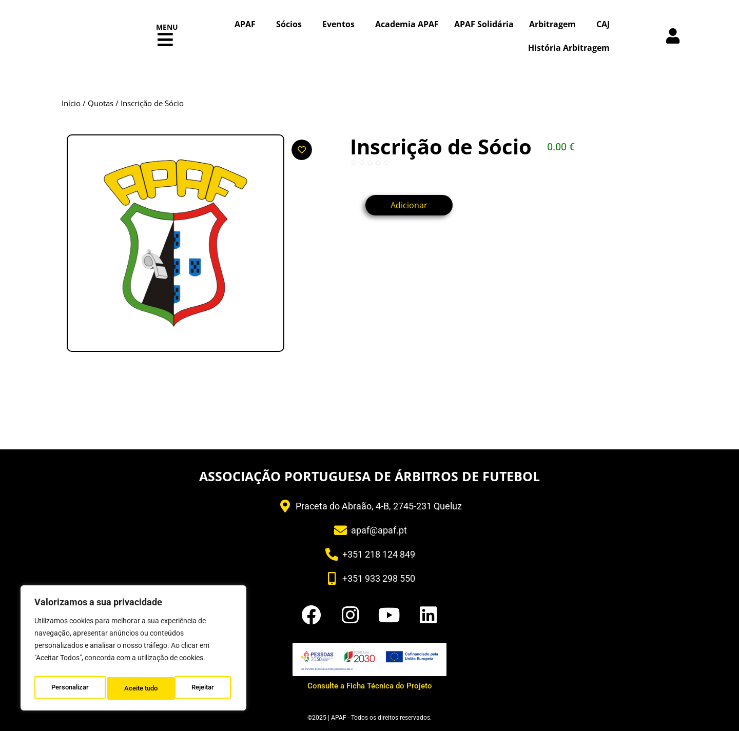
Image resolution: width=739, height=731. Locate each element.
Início (71, 103)
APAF (248, 24)
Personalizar (69, 688)
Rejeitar (136, 688)
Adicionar (416, 205)
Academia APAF (407, 24)
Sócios (291, 24)
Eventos (341, 24)
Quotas (100, 103)
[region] (133, 650)
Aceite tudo (200, 688)
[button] (165, 40)
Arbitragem (555, 24)
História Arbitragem (569, 47)
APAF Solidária (484, 24)
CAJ (603, 24)
